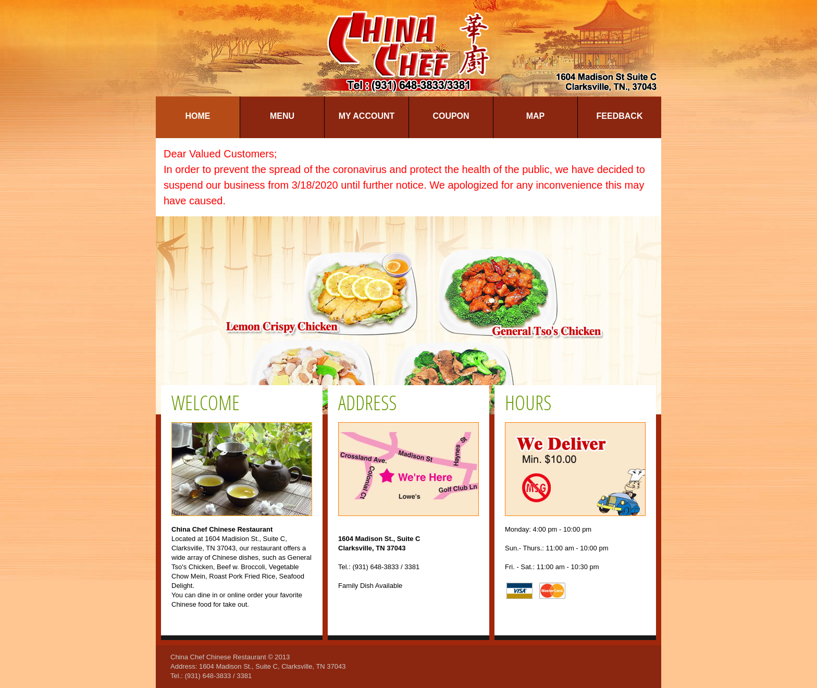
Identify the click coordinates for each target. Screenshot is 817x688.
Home (198, 116)
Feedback (620, 116)
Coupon (450, 116)
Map (535, 116)
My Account (367, 116)
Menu (282, 116)
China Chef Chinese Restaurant (218, 657)
